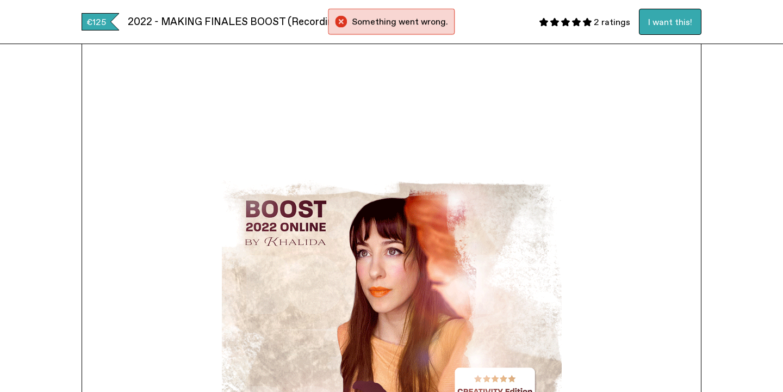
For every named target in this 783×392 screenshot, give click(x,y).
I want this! (670, 22)
